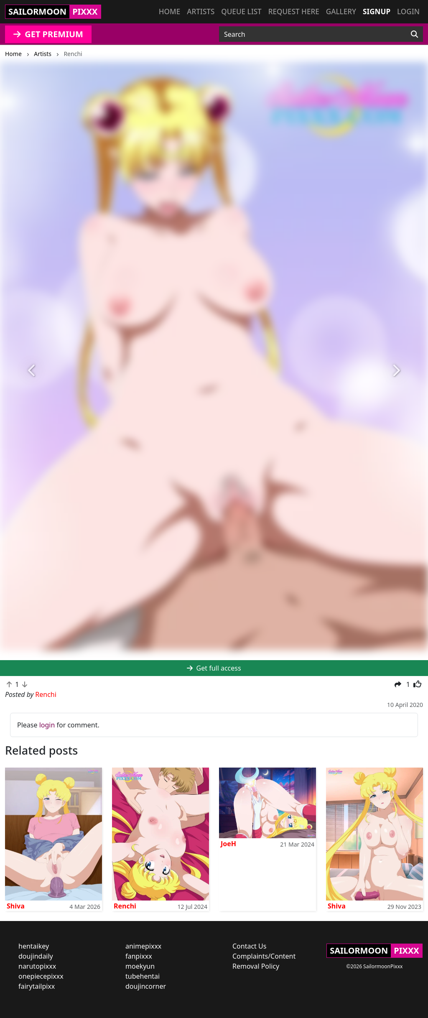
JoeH (228, 843)
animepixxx (143, 946)
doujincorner (145, 986)
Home (169, 11)
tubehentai (142, 976)
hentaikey (33, 946)
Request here (293, 11)
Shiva (16, 906)
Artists (200, 11)
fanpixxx (138, 956)
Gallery (341, 11)
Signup (376, 11)
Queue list (241, 11)
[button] (32, 370)
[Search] (414, 34)
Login (408, 11)
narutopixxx (37, 966)
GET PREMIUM (48, 34)
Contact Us (249, 946)
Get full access (214, 668)
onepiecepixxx (41, 976)
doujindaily (35, 956)
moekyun (140, 966)
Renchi (125, 906)
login (47, 725)
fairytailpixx (36, 986)
